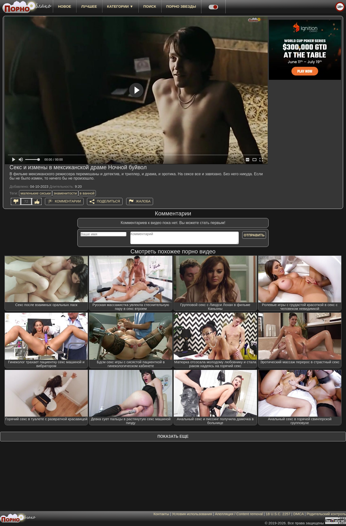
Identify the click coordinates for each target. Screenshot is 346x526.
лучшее (89, 6)
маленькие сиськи (35, 193)
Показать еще (172, 436)
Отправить (254, 235)
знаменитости (65, 193)
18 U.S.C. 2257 (278, 514)
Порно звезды (181, 6)
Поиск (149, 6)
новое (64, 6)
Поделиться (108, 201)
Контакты (161, 514)
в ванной (87, 193)
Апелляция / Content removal (239, 514)
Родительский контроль (326, 514)
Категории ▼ (120, 6)
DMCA (298, 514)
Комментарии (68, 201)
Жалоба (143, 201)
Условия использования (192, 514)
